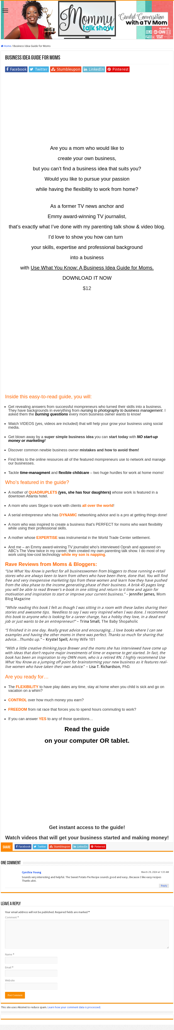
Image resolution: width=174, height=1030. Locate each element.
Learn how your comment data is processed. (74, 1007)
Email (9, 967)
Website (10, 980)
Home (6, 46)
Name (9, 954)
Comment (12, 917)
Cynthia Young (31, 872)
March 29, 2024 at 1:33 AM (155, 872)
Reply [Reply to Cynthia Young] (164, 885)
